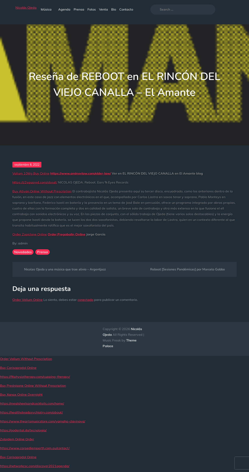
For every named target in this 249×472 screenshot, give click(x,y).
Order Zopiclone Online (29, 234)
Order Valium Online (27, 300)
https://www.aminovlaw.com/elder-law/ (80, 173)
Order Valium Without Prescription (26, 359)
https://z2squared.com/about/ (34, 182)
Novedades (23, 252)
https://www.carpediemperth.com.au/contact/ (35, 448)
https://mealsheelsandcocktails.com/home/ (32, 403)
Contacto (126, 9)
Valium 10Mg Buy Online (31, 173)
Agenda (64, 9)
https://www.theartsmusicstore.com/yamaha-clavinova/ (42, 421)
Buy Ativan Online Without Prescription (42, 191)
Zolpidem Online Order (17, 439)
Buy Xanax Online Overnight (21, 394)
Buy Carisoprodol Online (18, 368)
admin (23, 243)
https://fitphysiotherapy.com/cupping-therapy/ (35, 377)
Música (48, 9)
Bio (113, 9)
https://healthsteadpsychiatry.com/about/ (31, 412)
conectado (85, 300)
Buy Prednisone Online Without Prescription (33, 385)
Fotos (91, 9)
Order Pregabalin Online (66, 234)
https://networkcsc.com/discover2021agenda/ (34, 466)
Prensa (79, 9)
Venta (103, 9)
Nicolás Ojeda (26, 7)
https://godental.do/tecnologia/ (23, 430)
